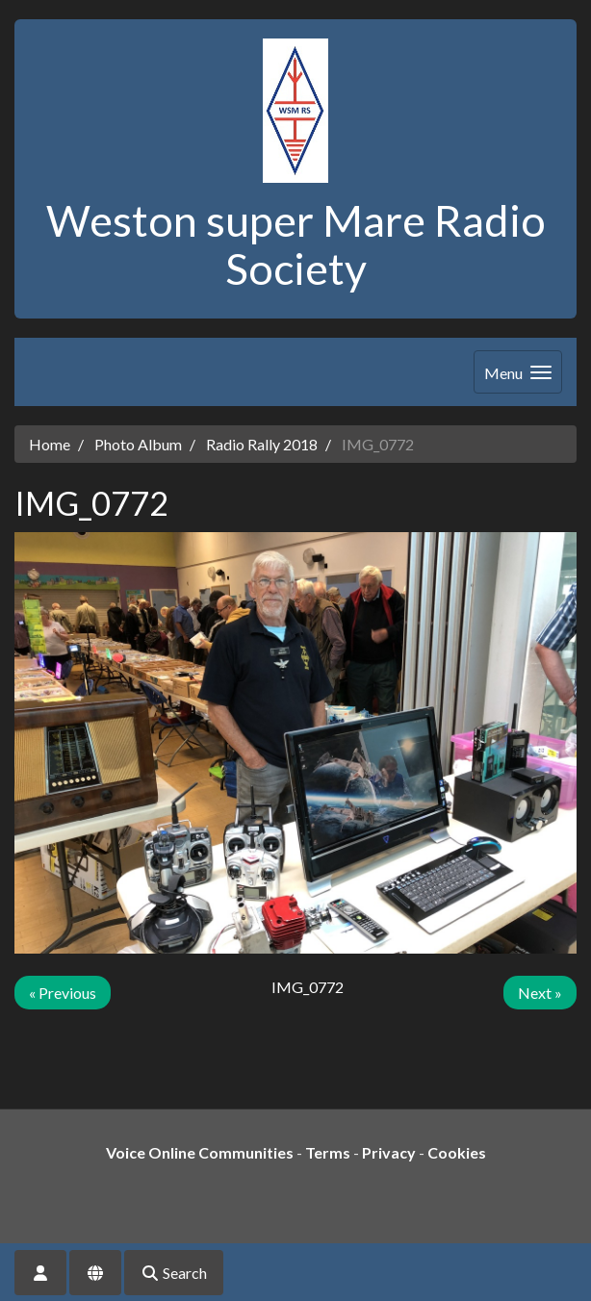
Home (49, 444)
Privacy (389, 1152)
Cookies (456, 1152)
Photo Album (138, 444)
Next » (540, 992)
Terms (327, 1152)
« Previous (62, 992)
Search (174, 1272)
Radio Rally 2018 (262, 444)
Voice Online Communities (200, 1152)
